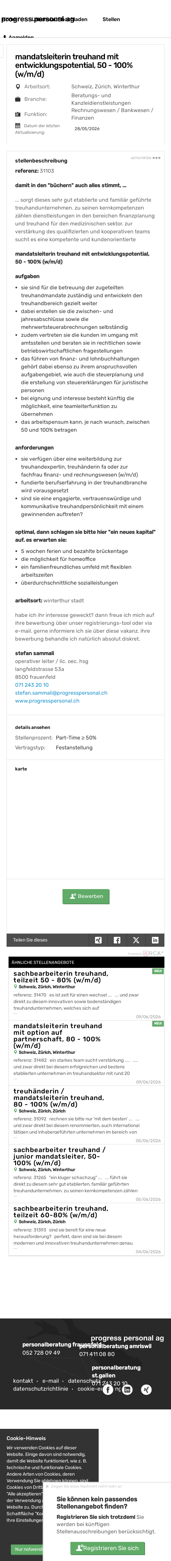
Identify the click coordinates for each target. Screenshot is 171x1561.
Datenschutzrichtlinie (40, 1388)
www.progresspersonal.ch (47, 701)
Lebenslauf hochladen (59, 19)
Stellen (111, 19)
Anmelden (18, 37)
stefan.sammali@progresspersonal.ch (61, 693)
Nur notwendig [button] (30, 1549)
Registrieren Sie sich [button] (107, 1548)
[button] (154, 940)
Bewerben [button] (85, 896)
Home (9, 19)
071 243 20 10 (32, 685)
